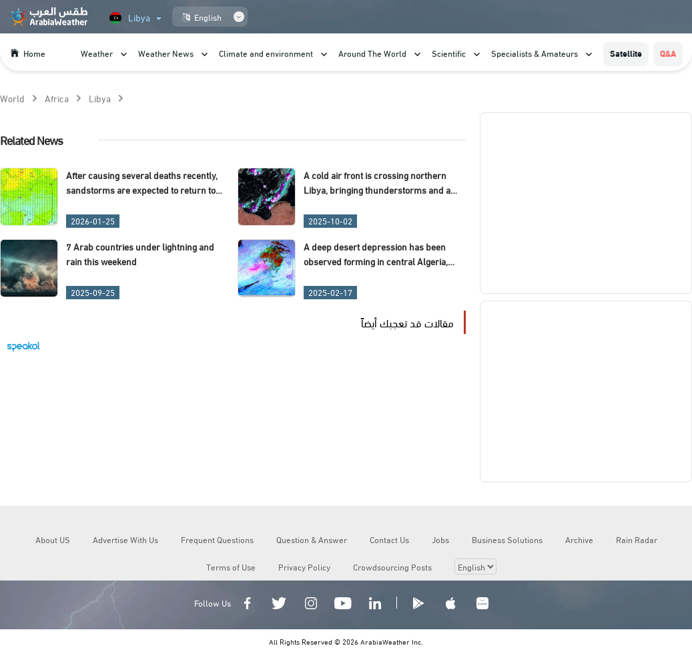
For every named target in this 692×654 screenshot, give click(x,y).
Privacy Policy (304, 566)
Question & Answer (311, 539)
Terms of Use (231, 566)
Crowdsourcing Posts (392, 566)
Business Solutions (507, 539)
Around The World (372, 52)
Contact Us (389, 539)
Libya (100, 98)
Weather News (166, 52)
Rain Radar (636, 539)
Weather (97, 52)
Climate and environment (266, 52)
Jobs (440, 539)
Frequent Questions (217, 539)
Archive (579, 539)
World (12, 98)
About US (52, 539)
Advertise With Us (125, 539)
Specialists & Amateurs (534, 52)
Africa (57, 98)
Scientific (449, 52)
